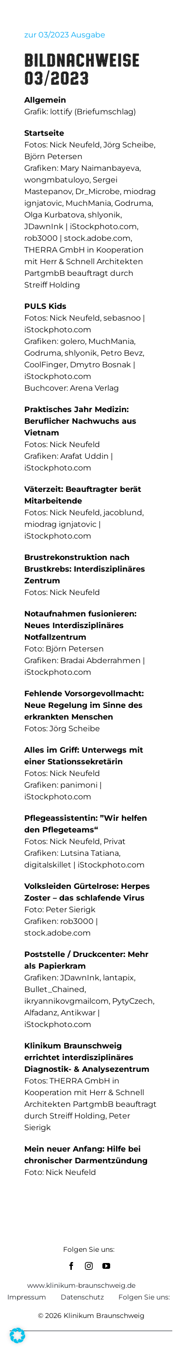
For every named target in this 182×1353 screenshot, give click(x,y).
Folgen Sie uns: (144, 1297)
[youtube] (106, 1266)
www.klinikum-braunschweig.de (81, 1285)
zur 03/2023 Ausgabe (64, 34)
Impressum (26, 1297)
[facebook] (71, 1266)
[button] (17, 1335)
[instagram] (89, 1266)
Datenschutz (82, 1297)
